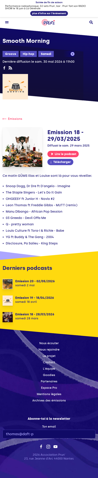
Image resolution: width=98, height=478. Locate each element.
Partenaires (49, 381)
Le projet (49, 356)
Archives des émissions (49, 400)
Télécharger (60, 162)
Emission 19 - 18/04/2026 (34, 298)
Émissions (12, 119)
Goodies (49, 375)
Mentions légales (49, 394)
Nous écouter (49, 343)
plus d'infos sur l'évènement (49, 13)
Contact (49, 362)
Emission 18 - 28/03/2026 (34, 314)
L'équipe (49, 368)
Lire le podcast (63, 154)
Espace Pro (49, 388)
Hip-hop (28, 54)
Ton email (49, 426)
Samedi (46, 54)
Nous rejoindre (49, 349)
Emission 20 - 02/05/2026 (35, 281)
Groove (10, 54)
